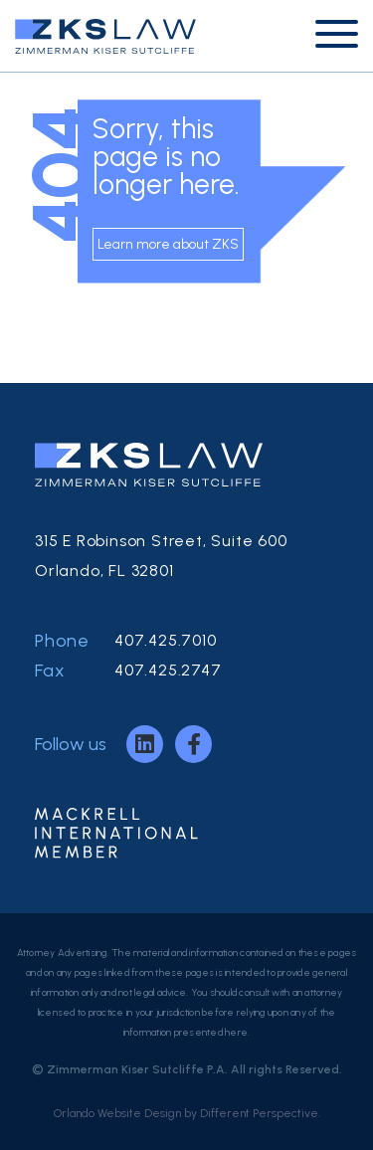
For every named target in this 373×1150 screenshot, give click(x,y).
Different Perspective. (260, 1113)
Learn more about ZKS (168, 244)
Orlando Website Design (117, 1113)
